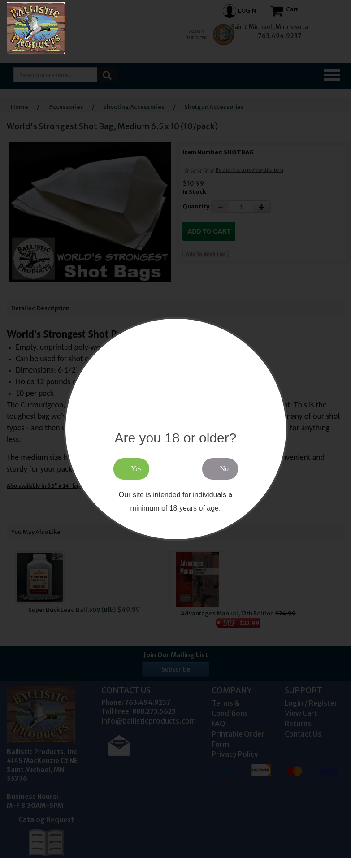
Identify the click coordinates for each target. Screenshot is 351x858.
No (224, 468)
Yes (136, 468)
